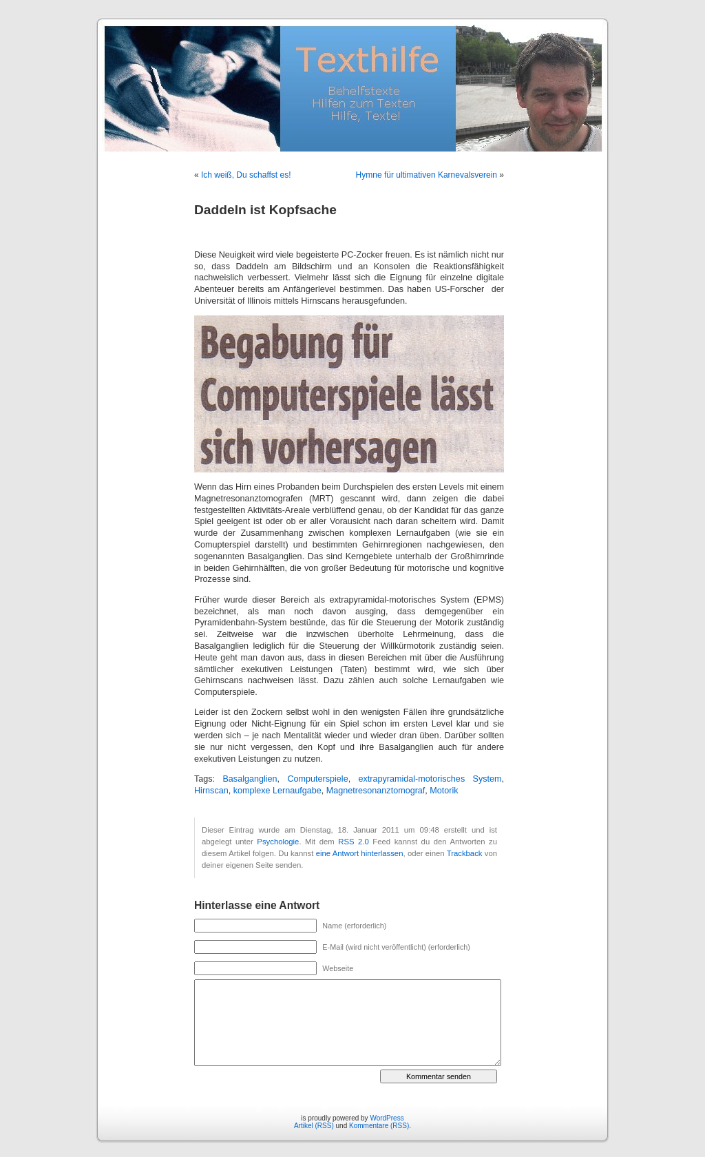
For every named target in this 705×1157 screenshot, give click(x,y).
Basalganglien (249, 779)
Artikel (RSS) (314, 1125)
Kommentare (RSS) (379, 1125)
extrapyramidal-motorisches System (430, 779)
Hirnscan (211, 790)
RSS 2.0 (353, 841)
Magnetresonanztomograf (375, 790)
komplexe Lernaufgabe (277, 790)
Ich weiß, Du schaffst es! (246, 175)
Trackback (465, 853)
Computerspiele (317, 779)
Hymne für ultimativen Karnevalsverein (426, 175)
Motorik (444, 790)
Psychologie (278, 841)
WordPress (386, 1118)
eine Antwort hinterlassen (359, 853)
